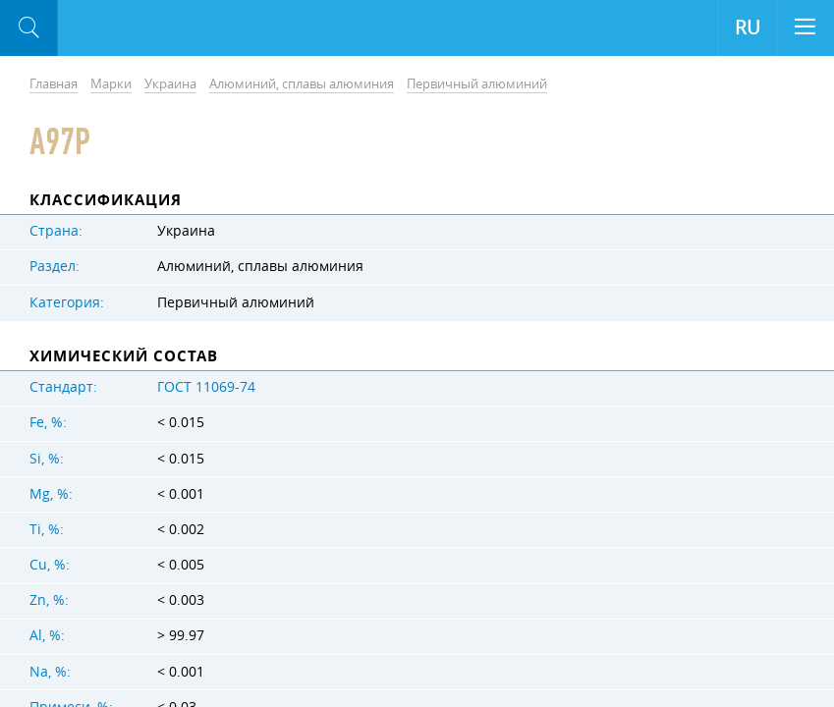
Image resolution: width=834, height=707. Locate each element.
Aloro (139, 28)
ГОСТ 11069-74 (206, 387)
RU (747, 27)
